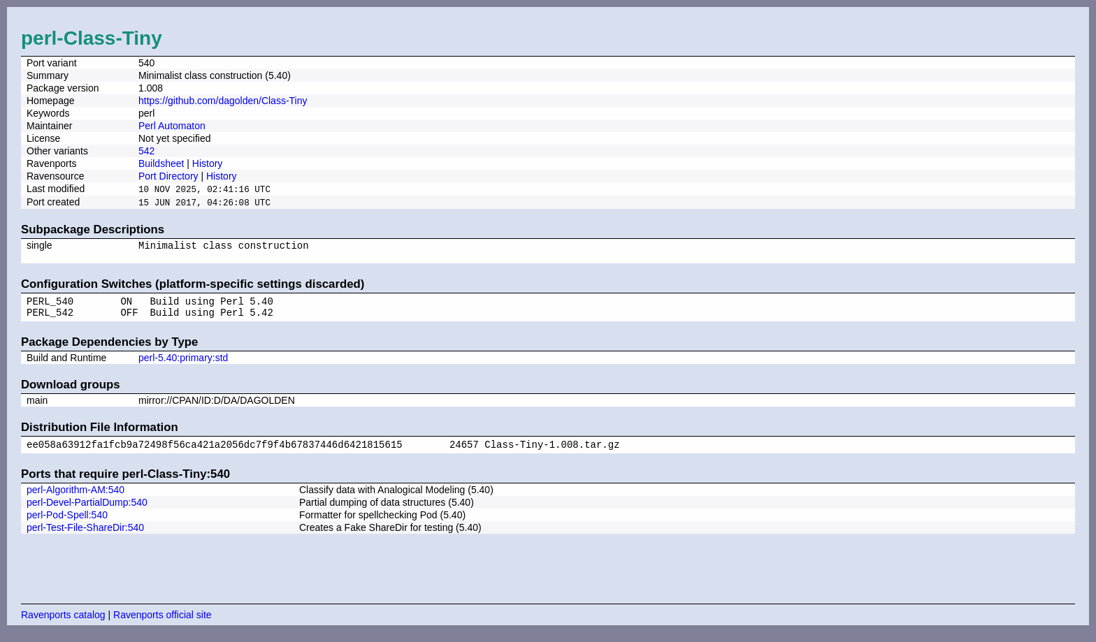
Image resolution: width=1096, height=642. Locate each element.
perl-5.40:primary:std (183, 365)
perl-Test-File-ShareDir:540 (85, 537)
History (207, 163)
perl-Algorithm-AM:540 (75, 499)
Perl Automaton (172, 125)
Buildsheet (161, 163)
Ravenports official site (162, 624)
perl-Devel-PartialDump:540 (87, 512)
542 (146, 150)
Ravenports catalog (63, 624)
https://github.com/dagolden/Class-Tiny (223, 100)
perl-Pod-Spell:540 (67, 524)
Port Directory (168, 176)
